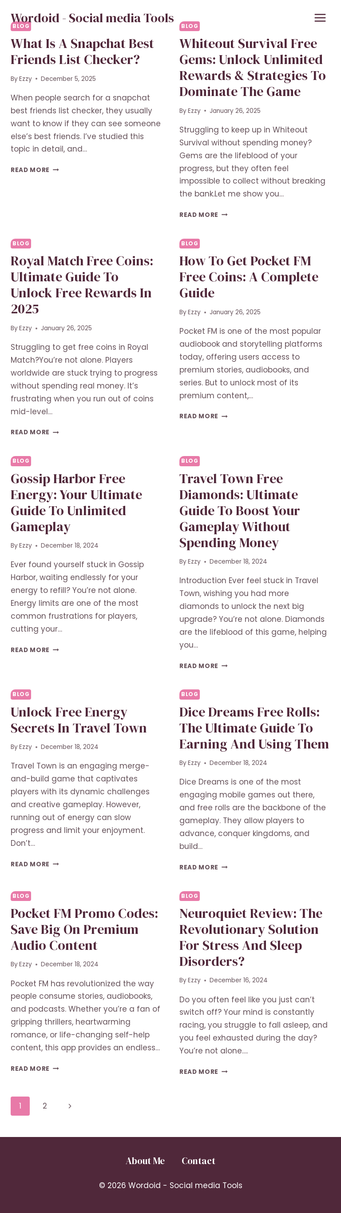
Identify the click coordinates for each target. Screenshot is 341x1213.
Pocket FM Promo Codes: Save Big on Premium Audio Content (84, 929)
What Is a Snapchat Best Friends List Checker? (82, 51)
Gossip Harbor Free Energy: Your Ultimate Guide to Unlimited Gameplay (76, 502)
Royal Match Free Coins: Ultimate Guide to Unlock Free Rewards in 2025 (82, 285)
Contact (198, 1160)
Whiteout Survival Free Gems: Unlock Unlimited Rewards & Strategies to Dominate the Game (252, 67)
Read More (35, 170)
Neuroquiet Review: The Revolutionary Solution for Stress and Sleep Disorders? (250, 937)
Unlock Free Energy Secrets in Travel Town (79, 720)
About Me (145, 1160)
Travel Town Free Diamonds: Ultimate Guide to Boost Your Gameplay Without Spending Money (239, 510)
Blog (20, 243)
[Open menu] (319, 17)
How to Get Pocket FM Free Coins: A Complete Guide (248, 277)
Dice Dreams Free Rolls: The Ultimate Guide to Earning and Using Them (254, 728)
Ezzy (25, 79)
